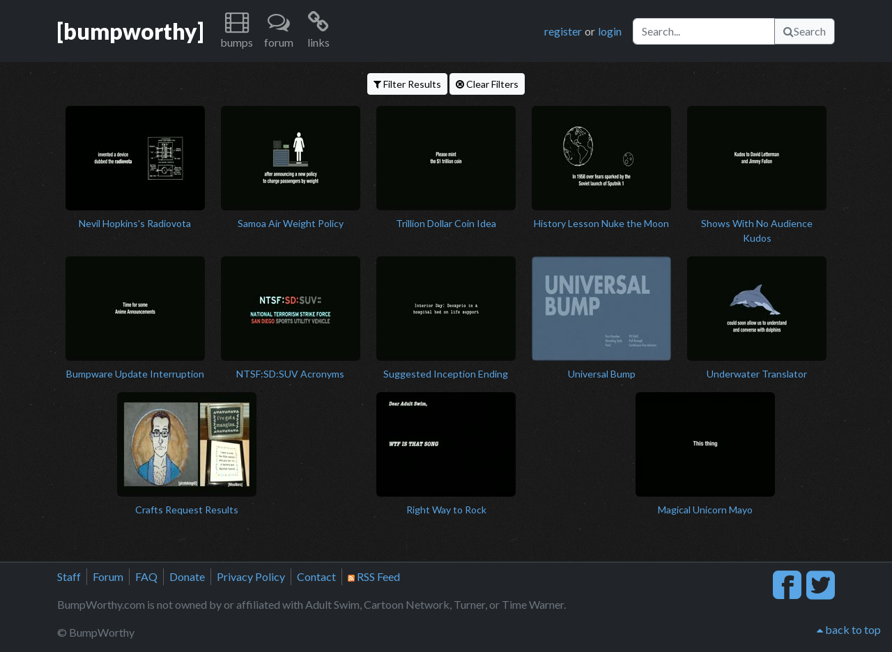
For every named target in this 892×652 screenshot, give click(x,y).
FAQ (146, 576)
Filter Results (407, 84)
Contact (316, 576)
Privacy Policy (251, 576)
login (610, 31)
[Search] (704, 31)
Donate (187, 576)
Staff (69, 576)
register (563, 31)
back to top (849, 629)
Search (804, 31)
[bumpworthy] (130, 31)
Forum (108, 576)
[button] (237, 31)
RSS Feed (374, 576)
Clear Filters (487, 84)
